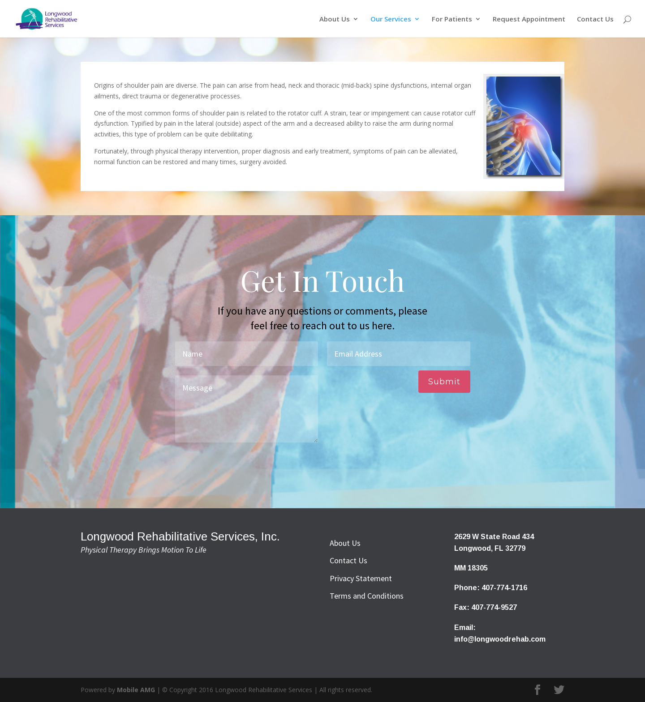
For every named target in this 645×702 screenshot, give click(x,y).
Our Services (390, 19)
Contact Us (595, 19)
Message (246, 408)
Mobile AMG (136, 689)
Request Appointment (529, 19)
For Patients (452, 19)
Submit (444, 382)
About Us (334, 19)
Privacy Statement (361, 578)
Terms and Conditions (367, 596)
